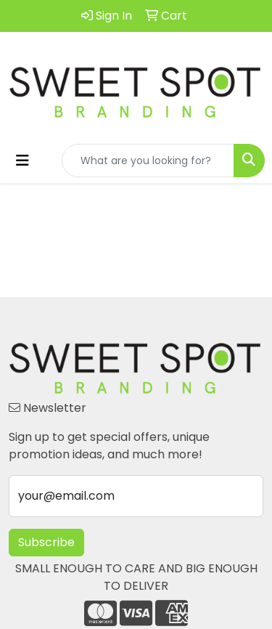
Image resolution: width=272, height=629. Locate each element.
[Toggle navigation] (22, 160)
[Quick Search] (148, 160)
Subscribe (46, 542)
